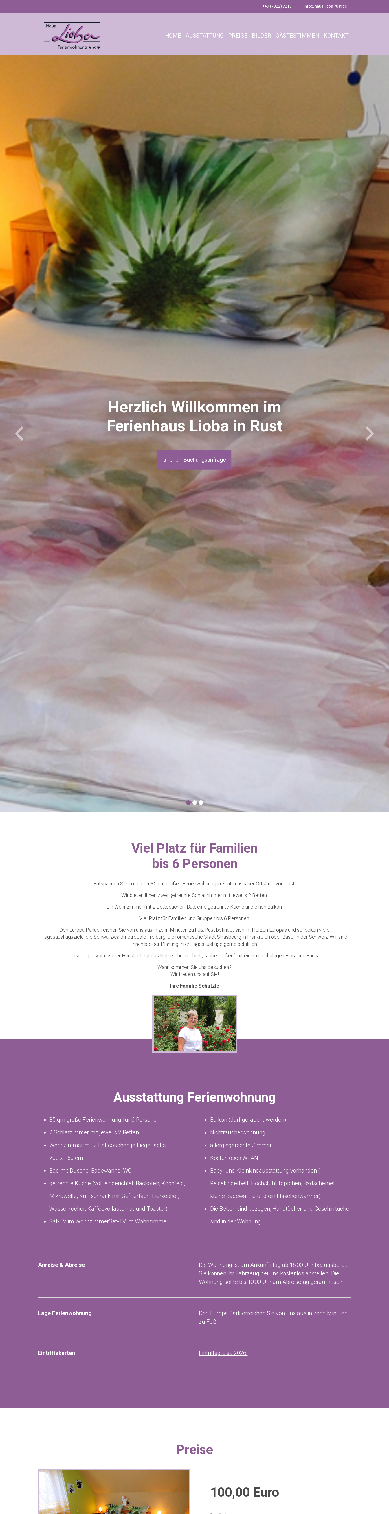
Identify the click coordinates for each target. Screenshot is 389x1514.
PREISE (237, 35)
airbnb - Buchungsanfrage (194, 459)
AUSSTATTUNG (204, 35)
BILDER (261, 35)
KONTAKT (336, 35)
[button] (19, 433)
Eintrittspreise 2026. (223, 1353)
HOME (172, 35)
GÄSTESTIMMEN (297, 35)
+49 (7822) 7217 (277, 6)
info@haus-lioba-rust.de (325, 6)
